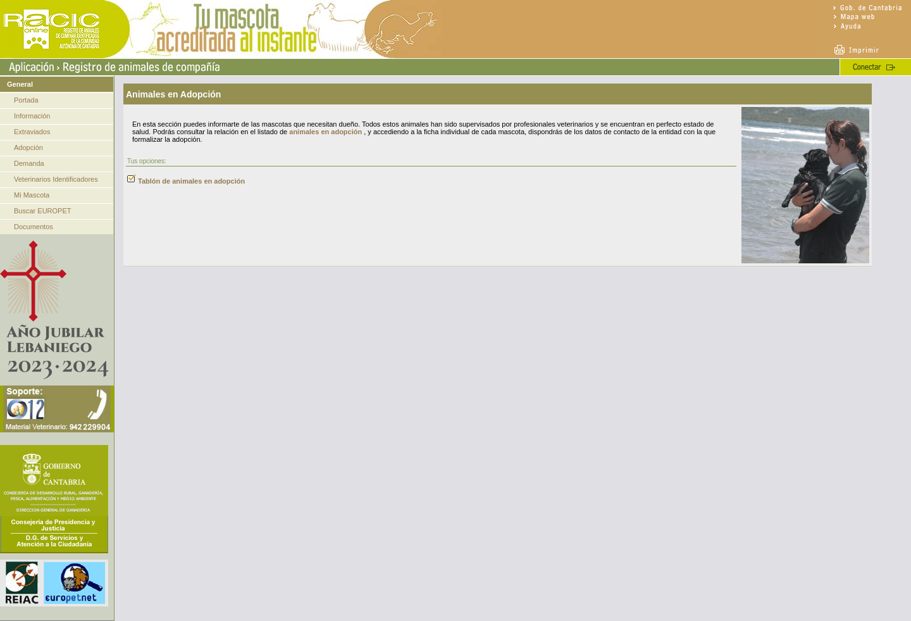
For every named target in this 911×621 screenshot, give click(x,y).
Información (32, 116)
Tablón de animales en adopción (191, 181)
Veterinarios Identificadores (56, 179)
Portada (26, 100)
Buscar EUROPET (42, 211)
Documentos (33, 226)
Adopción (28, 147)
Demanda (29, 163)
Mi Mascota (31, 195)
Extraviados (32, 131)
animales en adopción (325, 131)
